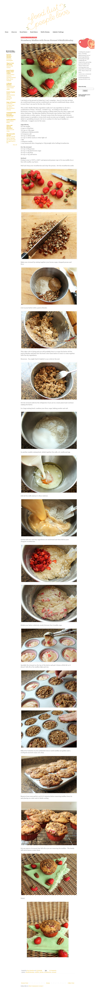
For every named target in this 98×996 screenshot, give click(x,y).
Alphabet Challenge (58, 32)
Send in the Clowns (10, 66)
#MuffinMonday (30, 972)
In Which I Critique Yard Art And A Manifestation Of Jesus (11, 106)
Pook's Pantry (11, 92)
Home (6, 32)
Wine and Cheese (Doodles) (9, 127)
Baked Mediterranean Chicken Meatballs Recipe (11, 96)
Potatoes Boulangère (10, 59)
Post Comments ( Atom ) (36, 986)
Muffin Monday (45, 32)
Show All (15, 144)
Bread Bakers (23, 32)
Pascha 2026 (10, 117)
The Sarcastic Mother (11, 134)
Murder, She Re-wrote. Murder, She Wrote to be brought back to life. (11, 139)
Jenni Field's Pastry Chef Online (10, 72)
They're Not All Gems (10, 64)
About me (14, 32)
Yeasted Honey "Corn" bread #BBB (11, 88)
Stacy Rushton (31, 970)
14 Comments (52, 970)
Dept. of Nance (11, 102)
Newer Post (24, 983)
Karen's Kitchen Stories (9, 56)
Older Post (71, 983)
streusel (54, 972)
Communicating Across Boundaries (11, 114)
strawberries (47, 972)
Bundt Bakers (34, 32)
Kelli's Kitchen (11, 119)
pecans (42, 972)
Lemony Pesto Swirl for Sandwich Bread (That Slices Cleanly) (11, 77)
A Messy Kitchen (9, 84)
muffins (37, 972)
